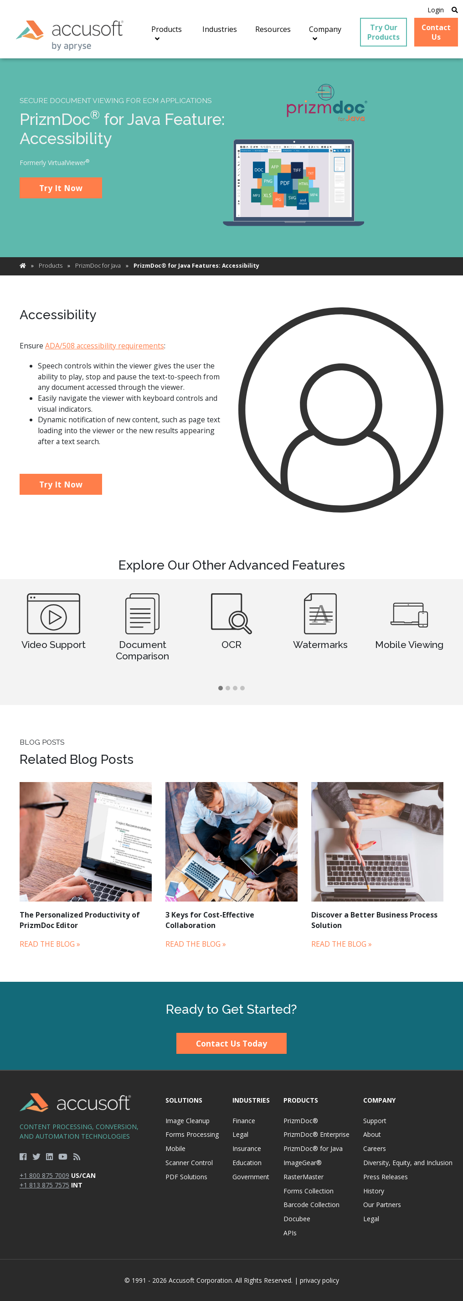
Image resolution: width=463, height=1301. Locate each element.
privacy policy (319, 1280)
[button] (220, 688)
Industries (251, 1100)
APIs (290, 1232)
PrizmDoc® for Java (313, 1148)
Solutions (183, 1100)
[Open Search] (455, 10)
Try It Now (60, 187)
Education (247, 1162)
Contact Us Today (231, 1043)
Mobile (175, 1148)
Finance (243, 1120)
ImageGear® (302, 1162)
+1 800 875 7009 (44, 1175)
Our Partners (382, 1204)
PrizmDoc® (300, 1120)
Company (379, 1100)
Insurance (246, 1148)
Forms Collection (308, 1191)
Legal (240, 1134)
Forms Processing (192, 1134)
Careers (374, 1148)
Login (435, 9)
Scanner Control (189, 1162)
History (373, 1191)
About (372, 1134)
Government (250, 1176)
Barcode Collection (311, 1204)
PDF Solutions (186, 1176)
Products (50, 266)
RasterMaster (303, 1176)
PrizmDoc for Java (98, 266)
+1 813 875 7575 (44, 1185)
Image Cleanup (187, 1120)
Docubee (296, 1218)
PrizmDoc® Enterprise (316, 1134)
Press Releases (385, 1176)
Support (374, 1120)
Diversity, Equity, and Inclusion (408, 1162)
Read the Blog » (50, 944)
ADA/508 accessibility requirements (104, 346)
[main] (231, 519)
